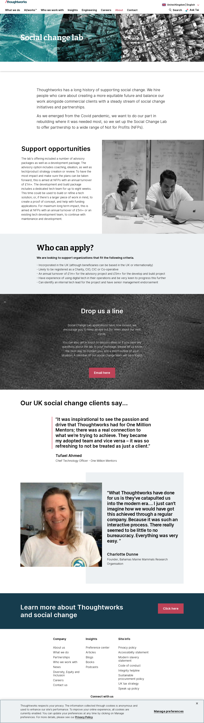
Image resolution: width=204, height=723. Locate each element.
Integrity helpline (129, 676)
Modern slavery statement (128, 665)
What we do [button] (12, 13)
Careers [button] (106, 13)
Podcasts (92, 673)
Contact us (60, 691)
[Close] (196, 703)
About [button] (119, 13)
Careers (58, 686)
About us (59, 653)
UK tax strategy (128, 689)
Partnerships (61, 663)
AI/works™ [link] (30, 13)
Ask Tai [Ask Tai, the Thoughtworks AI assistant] (194, 13)
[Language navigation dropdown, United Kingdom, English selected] (180, 4)
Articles (91, 658)
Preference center (97, 653)
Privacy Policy (84, 717)
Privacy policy (127, 653)
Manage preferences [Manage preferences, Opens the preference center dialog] (169, 711)
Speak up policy (128, 694)
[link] (171, 614)
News (57, 673)
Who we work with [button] (52, 13)
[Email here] (102, 379)
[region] (102, 711)
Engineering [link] (89, 13)
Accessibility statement (133, 658)
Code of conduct (129, 671)
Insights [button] (73, 13)
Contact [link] (132, 13)
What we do (61, 658)
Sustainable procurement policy (131, 683)
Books (90, 668)
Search (177, 13)
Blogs (89, 663)
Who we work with (65, 668)
